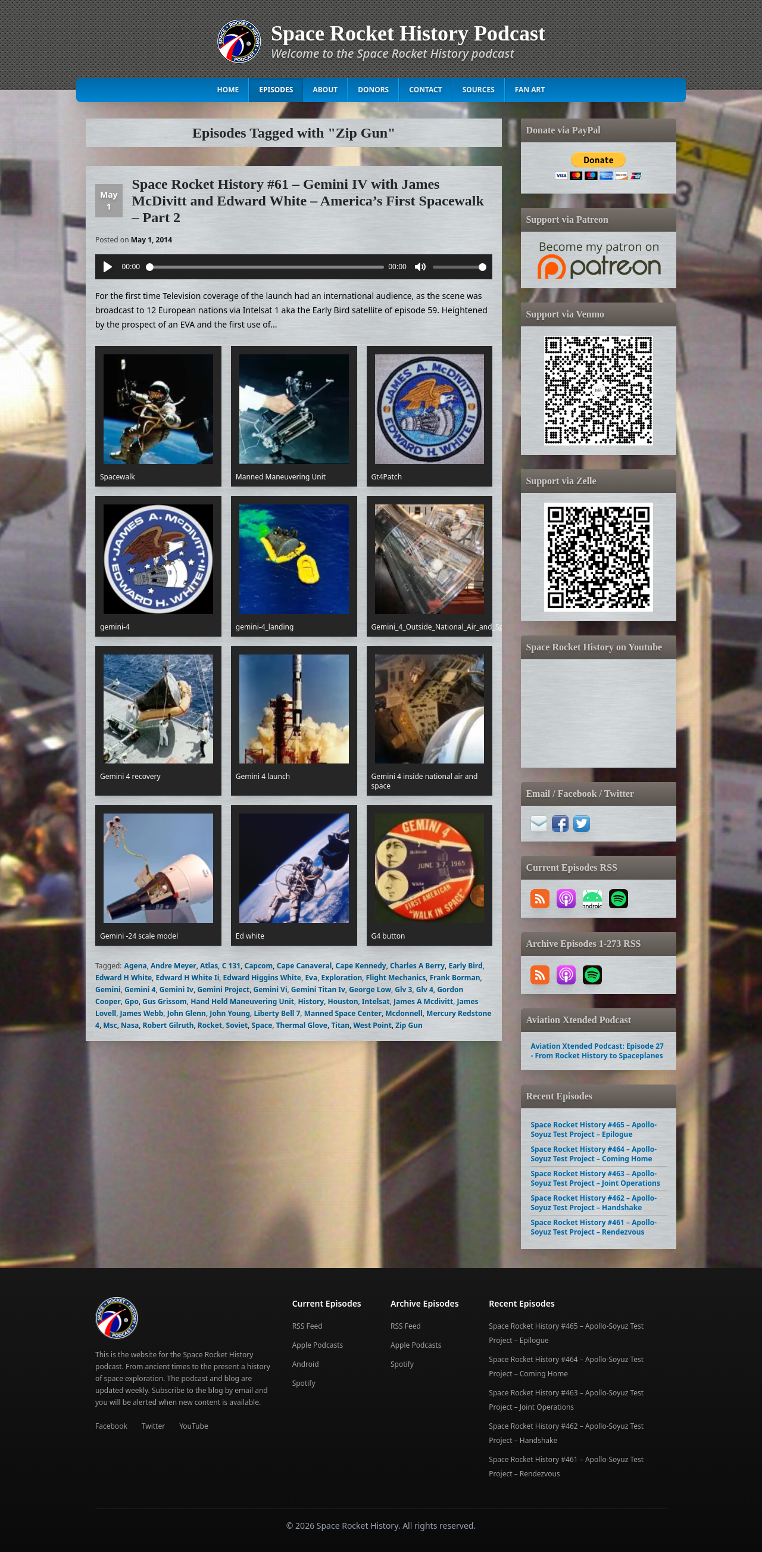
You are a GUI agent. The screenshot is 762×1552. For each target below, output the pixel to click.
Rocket (210, 1025)
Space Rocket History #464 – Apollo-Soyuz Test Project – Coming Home (593, 1154)
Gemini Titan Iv (318, 989)
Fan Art (530, 90)
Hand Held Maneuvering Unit (242, 1001)
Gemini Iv (176, 989)
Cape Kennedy (361, 966)
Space (262, 1025)
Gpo (131, 1001)
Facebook (111, 1426)
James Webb (141, 1013)
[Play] (107, 266)
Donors (373, 90)
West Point (372, 1025)
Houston (342, 1001)
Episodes (276, 90)
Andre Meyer (173, 966)
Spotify (304, 1383)
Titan (340, 1025)
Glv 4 (424, 989)
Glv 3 (403, 989)
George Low (370, 989)
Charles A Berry (417, 966)
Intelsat (376, 1001)
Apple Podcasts (317, 1345)
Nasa (130, 1025)
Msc (110, 1025)
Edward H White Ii (188, 978)
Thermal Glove (301, 1025)
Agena (135, 966)
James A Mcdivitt (423, 1001)
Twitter (153, 1426)
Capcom (258, 966)
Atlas (209, 966)
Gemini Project (223, 989)
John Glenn (186, 1013)
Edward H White (123, 978)
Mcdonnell (404, 1013)
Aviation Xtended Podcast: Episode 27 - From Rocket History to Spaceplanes (596, 1051)
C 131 (231, 966)
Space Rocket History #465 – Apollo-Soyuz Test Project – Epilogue (593, 1129)
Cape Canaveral (304, 966)
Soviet (237, 1025)
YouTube (193, 1426)
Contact (425, 90)
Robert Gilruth (168, 1025)
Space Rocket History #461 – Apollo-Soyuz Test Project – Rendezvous (593, 1227)
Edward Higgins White (262, 978)
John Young (230, 1013)
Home (228, 90)
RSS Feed (307, 1326)
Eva (311, 978)
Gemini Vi (270, 989)
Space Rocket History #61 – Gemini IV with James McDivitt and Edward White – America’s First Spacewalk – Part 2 (308, 200)
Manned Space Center (343, 1013)
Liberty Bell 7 (277, 1013)
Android (305, 1364)
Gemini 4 (140, 989)
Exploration (341, 978)
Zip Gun (409, 1025)
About (325, 90)
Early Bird (465, 966)
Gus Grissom (164, 1001)
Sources (479, 90)
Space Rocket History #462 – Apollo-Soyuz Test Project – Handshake (593, 1203)
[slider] (265, 267)
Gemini (108, 989)
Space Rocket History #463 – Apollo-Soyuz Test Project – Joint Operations (595, 1178)
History (311, 1001)
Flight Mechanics (396, 978)
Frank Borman (455, 978)
